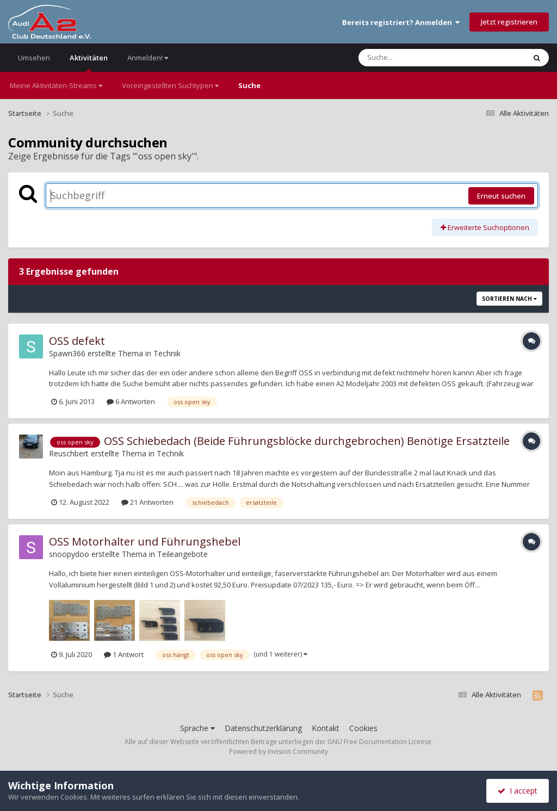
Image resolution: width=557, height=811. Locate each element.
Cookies (363, 728)
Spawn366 (67, 353)
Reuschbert (69, 453)
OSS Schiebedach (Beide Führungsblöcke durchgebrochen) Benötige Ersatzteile (307, 441)
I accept (517, 790)
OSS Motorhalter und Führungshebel (144, 541)
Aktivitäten (89, 62)
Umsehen (34, 58)
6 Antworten (131, 401)
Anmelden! (147, 58)
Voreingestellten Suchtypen (170, 85)
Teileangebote (182, 554)
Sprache (197, 728)
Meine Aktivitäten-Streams (56, 85)
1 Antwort (124, 654)
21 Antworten (147, 502)
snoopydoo (69, 554)
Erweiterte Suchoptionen (485, 227)
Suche (249, 85)
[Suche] (419, 57)
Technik (167, 353)
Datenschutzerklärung (263, 728)
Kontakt (325, 728)
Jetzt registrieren (509, 22)
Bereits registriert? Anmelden (401, 22)
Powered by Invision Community (278, 751)
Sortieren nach (509, 298)
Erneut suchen (501, 196)
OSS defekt (77, 340)
